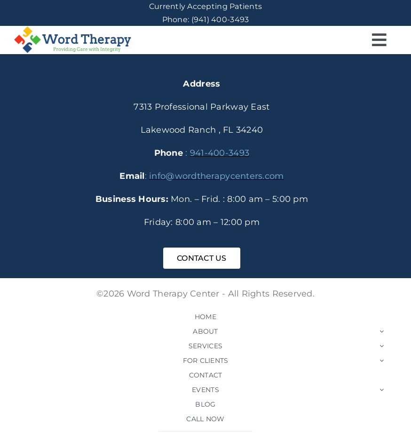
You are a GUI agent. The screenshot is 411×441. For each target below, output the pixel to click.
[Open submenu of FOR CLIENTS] (381, 360)
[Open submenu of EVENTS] (381, 390)
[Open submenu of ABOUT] (381, 331)
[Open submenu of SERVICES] (381, 346)
